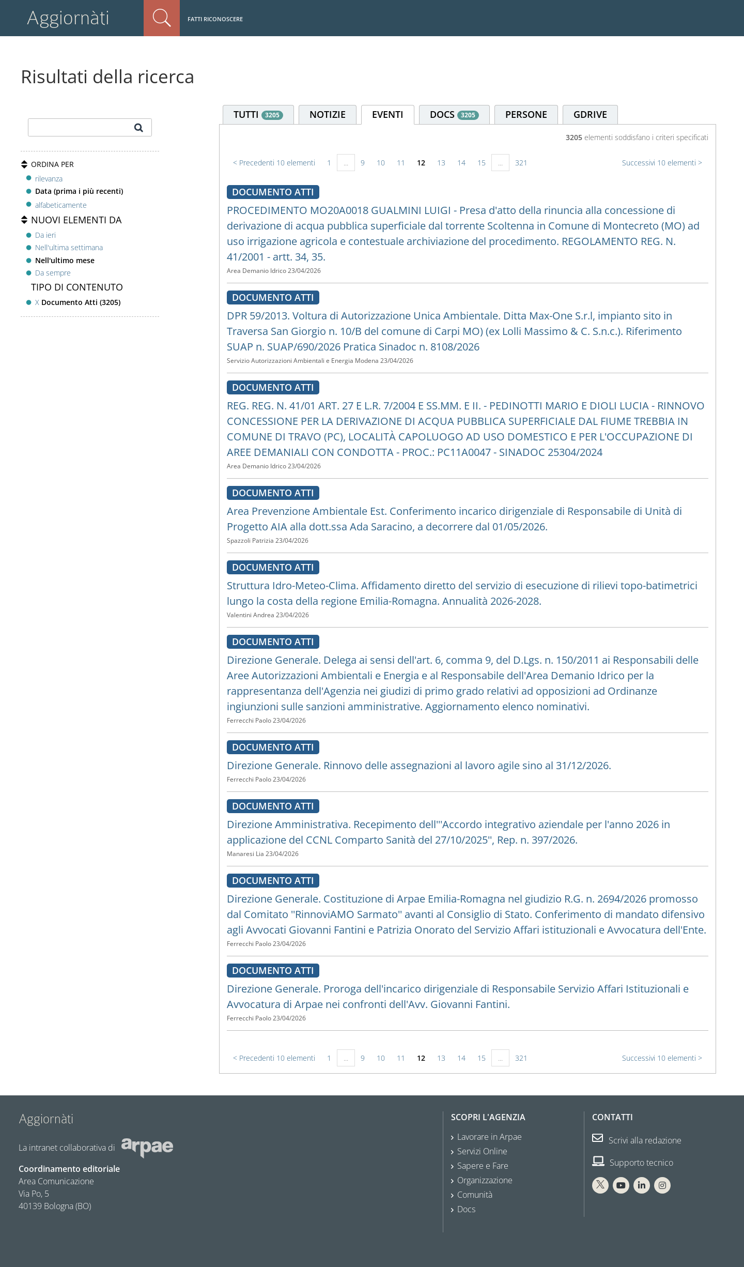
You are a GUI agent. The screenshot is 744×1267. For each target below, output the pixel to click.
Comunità (474, 1194)
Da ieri (45, 235)
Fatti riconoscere (215, 19)
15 (481, 162)
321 (521, 162)
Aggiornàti (68, 18)
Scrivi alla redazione (636, 1140)
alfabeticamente (61, 205)
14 (461, 162)
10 (381, 162)
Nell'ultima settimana (69, 247)
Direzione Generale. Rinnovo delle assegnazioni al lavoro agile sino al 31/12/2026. (419, 765)
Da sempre (53, 273)
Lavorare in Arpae (489, 1136)
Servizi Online (482, 1151)
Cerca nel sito (162, 18)
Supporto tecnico (632, 1162)
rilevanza (49, 179)
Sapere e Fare (482, 1165)
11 (401, 162)
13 (441, 162)
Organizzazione (485, 1180)
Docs (466, 1209)
